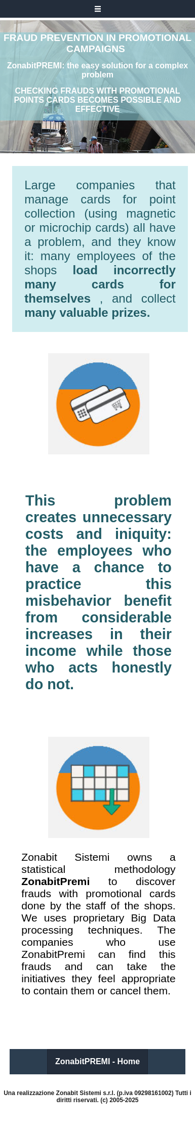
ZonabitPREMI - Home (97, 1061)
